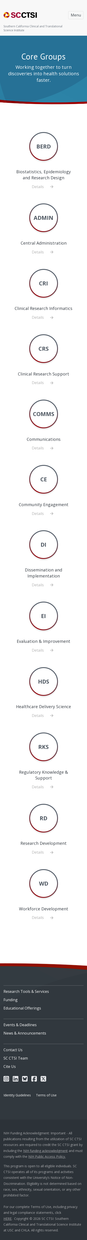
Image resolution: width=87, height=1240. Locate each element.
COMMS (43, 414)
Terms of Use (46, 1095)
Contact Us (13, 1049)
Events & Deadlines (20, 1024)
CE (43, 479)
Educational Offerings (22, 1008)
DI (43, 544)
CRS (44, 348)
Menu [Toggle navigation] (76, 15)
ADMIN (43, 217)
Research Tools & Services (26, 991)
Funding (10, 999)
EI (43, 616)
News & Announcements (24, 1033)
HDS (43, 681)
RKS (43, 747)
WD (43, 883)
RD (43, 818)
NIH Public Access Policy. (47, 1156)
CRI (43, 283)
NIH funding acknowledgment (45, 1150)
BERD (43, 146)
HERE (7, 1218)
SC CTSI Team (15, 1058)
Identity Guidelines (17, 1095)
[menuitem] (43, 990)
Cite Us (9, 1066)
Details (43, 186)
